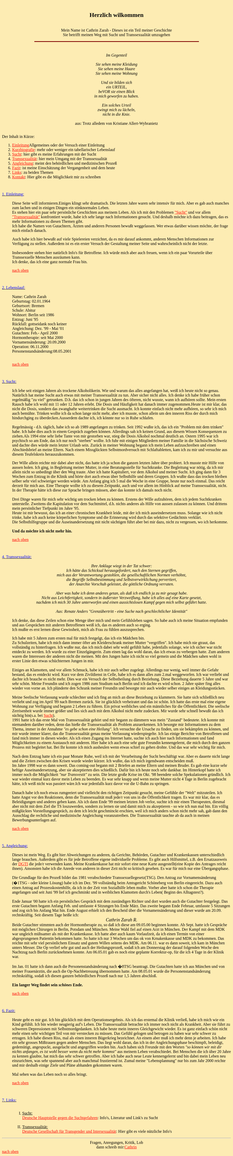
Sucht (16, 154)
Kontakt (18, 177)
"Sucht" (181, 212)
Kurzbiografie (23, 149)
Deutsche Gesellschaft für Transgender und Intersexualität (69, 1131)
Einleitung (20, 145)
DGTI (23, 864)
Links (16, 172)
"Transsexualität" (26, 217)
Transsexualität (24, 159)
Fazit (16, 168)
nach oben (20, 270)
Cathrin (130, 1147)
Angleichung (22, 163)
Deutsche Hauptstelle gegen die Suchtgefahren (60, 1118)
